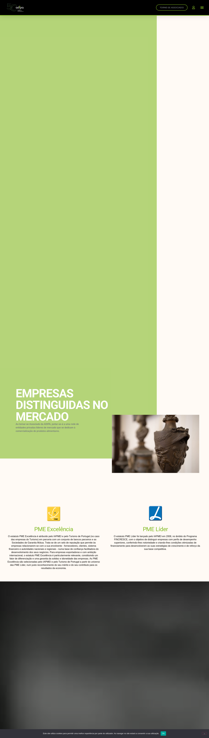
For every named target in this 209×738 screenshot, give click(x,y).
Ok (163, 733)
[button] (202, 7)
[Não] (204, 733)
